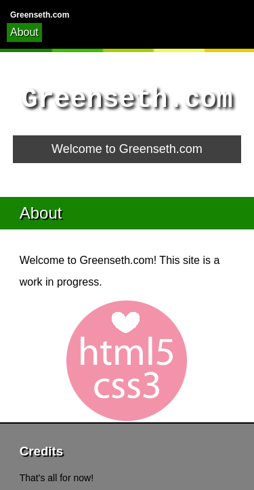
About (24, 32)
